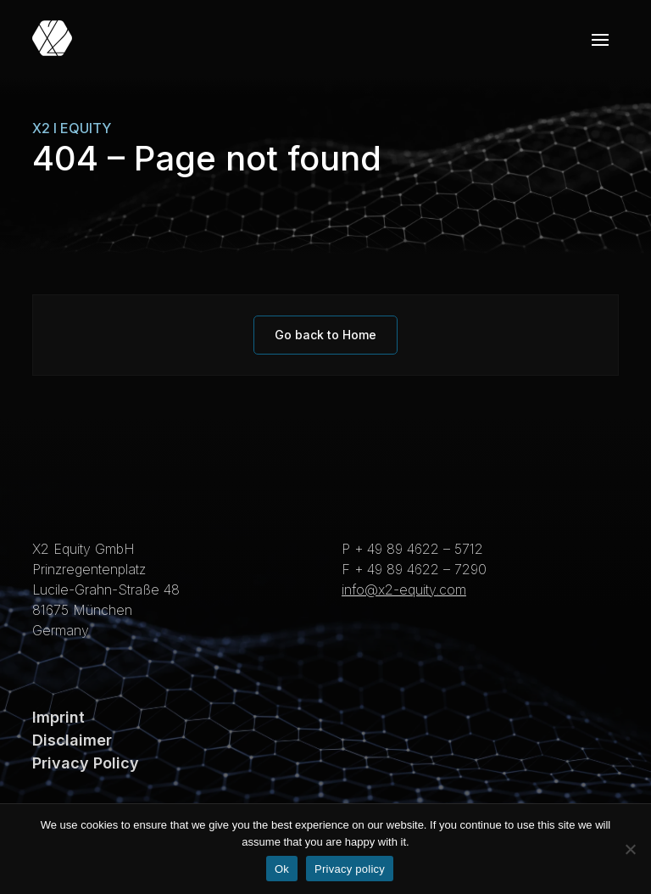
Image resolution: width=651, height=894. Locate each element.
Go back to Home (325, 334)
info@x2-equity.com (404, 589)
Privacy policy (349, 869)
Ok (282, 869)
